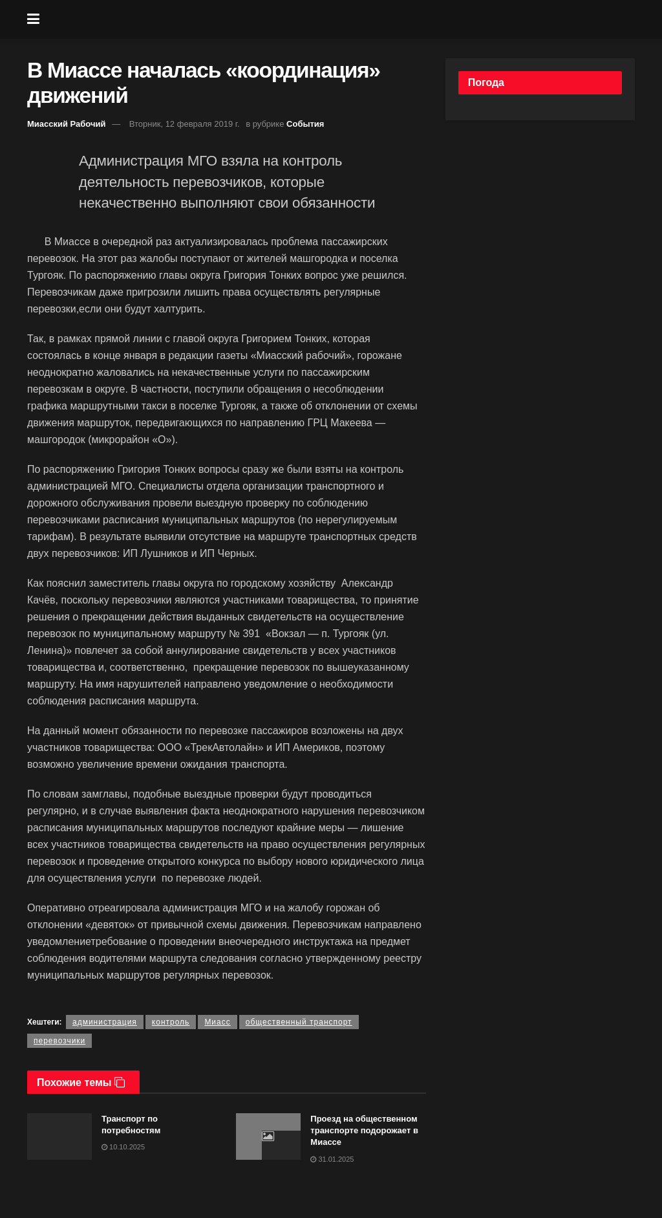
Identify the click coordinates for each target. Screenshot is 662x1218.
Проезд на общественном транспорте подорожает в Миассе (364, 1130)
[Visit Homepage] (341, 19)
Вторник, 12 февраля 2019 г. (184, 124)
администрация (104, 1022)
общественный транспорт (299, 1022)
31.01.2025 (332, 1159)
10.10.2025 (123, 1147)
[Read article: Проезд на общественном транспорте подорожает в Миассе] (268, 1136)
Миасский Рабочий (66, 124)
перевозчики (59, 1040)
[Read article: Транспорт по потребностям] (59, 1136)
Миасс (217, 1022)
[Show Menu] (33, 19)
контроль (171, 1022)
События (305, 124)
